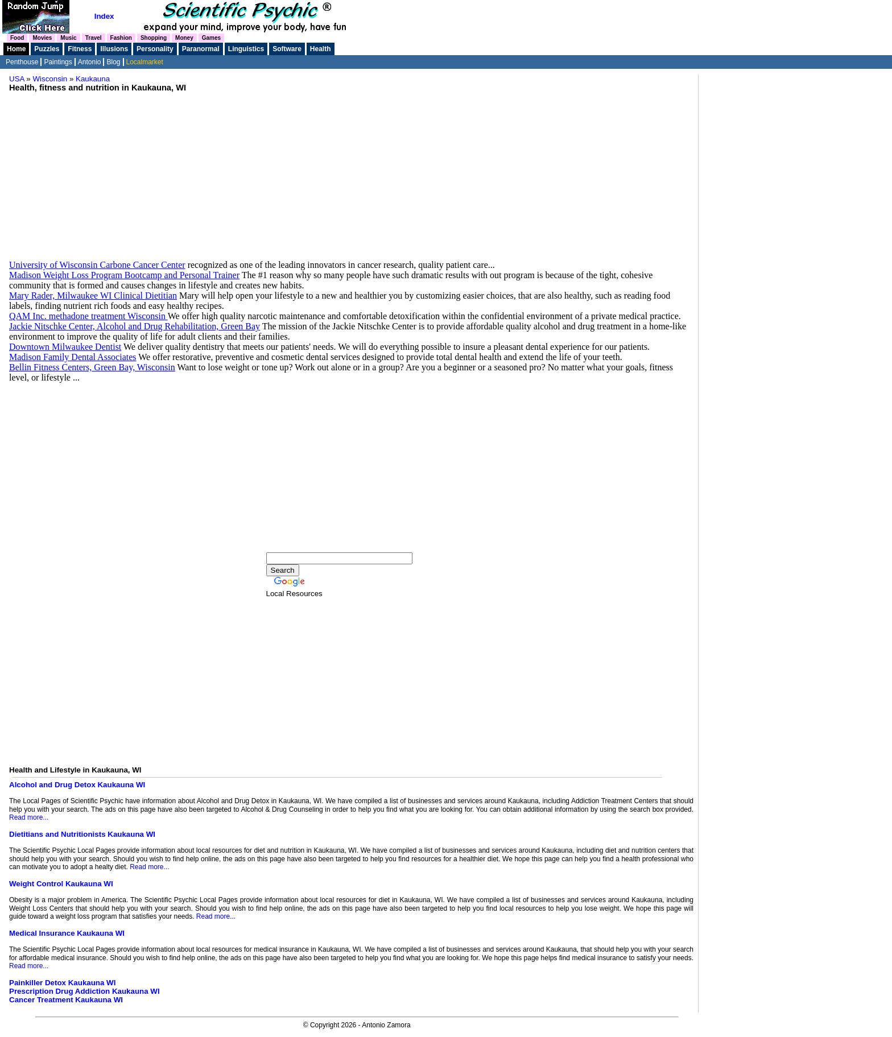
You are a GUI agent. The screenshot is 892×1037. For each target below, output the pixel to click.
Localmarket (144, 62)
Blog (113, 62)
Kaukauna (93, 79)
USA (16, 79)
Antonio (89, 62)
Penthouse (22, 62)
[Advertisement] (351, 171)
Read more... (28, 817)
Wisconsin (50, 79)
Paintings (58, 62)
